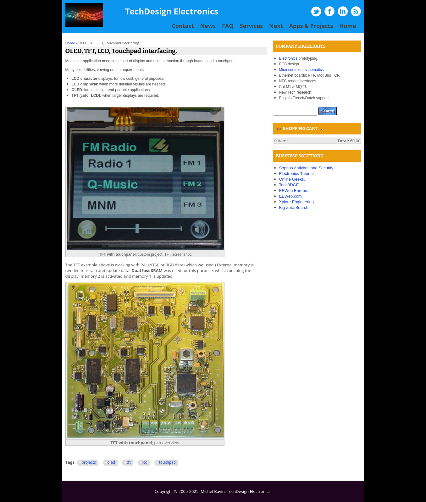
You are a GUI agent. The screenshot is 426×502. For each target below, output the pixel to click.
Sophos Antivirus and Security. (306, 168)
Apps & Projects (311, 26)
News (208, 26)
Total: (343, 141)
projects (89, 462)
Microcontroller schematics (301, 70)
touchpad (167, 462)
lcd (144, 462)
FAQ (228, 26)
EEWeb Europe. (293, 190)
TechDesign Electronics (172, 11)
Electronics (288, 58)
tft (129, 462)
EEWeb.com (290, 196)
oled (111, 462)
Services (251, 26)
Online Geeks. (292, 179)
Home (347, 26)
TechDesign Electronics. (249, 491)
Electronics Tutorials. (298, 173)
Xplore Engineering (296, 201)
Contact (183, 26)
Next (276, 26)
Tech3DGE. (289, 185)
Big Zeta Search (293, 207)
